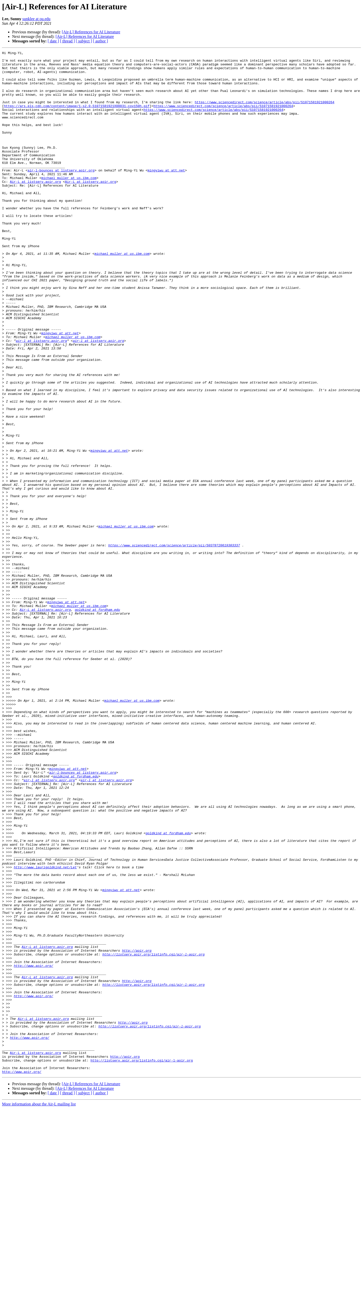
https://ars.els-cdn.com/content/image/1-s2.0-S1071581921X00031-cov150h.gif (76, 117)
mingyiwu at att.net (166, 194)
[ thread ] (67, 41)
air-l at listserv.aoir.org (41, 399)
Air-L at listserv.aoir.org (35, 208)
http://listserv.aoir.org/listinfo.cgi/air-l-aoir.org (153, 1135)
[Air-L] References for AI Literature (91, 32)
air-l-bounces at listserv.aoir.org (60, 194)
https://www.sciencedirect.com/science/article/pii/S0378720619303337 (174, 644)
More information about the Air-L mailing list (39, 1308)
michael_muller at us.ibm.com (68, 203)
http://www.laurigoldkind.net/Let (45, 1030)
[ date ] (53, 41)
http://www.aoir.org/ (33, 1149)
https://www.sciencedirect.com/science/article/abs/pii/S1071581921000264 (264, 112)
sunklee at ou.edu (36, 19)
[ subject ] (84, 41)
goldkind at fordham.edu (97, 721)
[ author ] (100, 41)
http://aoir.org (137, 1130)
